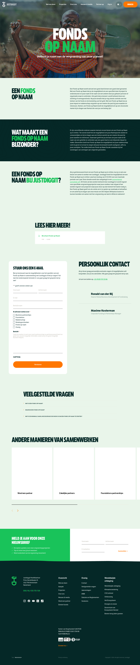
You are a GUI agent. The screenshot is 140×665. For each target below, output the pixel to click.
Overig (18, 327)
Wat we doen (50, 4)
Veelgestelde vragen (88, 587)
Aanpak (61, 587)
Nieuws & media (86, 4)
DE (32, 591)
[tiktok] (42, 601)
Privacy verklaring (62, 657)
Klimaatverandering (111, 590)
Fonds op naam (21, 325)
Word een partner (64, 601)
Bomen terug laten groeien (114, 614)
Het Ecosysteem (110, 600)
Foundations (20, 317)
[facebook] (29, 601)
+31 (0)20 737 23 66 (100, 279)
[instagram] (24, 601)
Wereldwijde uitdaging (112, 586)
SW (39, 591)
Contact (84, 583)
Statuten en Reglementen (90, 597)
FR (35, 591)
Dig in (110, 4)
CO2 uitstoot (109, 593)
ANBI (83, 594)
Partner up (100, 4)
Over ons (73, 4)
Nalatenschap (20, 320)
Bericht (16, 331)
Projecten (62, 4)
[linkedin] (38, 601)
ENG (25, 591)
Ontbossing (109, 597)
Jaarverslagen (86, 590)
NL (29, 591)
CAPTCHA (16, 357)
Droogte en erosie (111, 604)
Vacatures (84, 601)
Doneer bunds (63, 605)
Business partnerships (23, 315)
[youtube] (33, 601)
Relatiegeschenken (22, 322)
